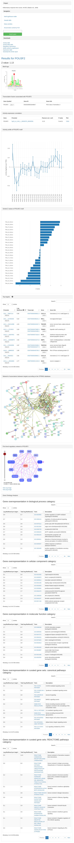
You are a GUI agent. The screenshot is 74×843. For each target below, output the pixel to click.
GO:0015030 (37, 574)
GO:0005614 (37, 580)
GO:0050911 (37, 539)
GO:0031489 (37, 654)
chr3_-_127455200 (8, 319)
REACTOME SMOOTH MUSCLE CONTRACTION (39, 807)
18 (64, 609)
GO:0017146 (37, 601)
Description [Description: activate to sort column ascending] (48, 511)
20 (64, 369)
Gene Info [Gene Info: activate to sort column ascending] (53, 310)
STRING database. (45, 376)
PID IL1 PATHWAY (39, 710)
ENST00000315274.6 (34, 340)
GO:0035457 (37, 544)
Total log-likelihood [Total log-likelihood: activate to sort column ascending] (26, 511)
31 (64, 665)
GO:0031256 (37, 583)
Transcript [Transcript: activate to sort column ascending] (31, 310)
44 (64, 556)
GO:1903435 (37, 548)
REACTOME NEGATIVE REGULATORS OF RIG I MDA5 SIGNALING (39, 821)
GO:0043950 (37, 514)
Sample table (7, 20)
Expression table (7, 50)
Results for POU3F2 (13, 58)
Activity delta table (8, 44)
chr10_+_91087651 (8, 334)
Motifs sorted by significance (11, 48)
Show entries (10, 304)
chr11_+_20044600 (8, 361)
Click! (67, 121)
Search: (61, 301)
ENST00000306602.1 (34, 355)
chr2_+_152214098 (8, 324)
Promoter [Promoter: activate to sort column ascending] (6, 310)
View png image (7, 489)
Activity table (6, 43)
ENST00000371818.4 (34, 334)
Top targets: (7, 297)
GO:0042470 (37, 591)
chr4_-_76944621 (8, 355)
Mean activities (8, 24)
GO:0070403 (37, 640)
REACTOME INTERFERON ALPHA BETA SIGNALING (40, 788)
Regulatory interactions (9, 46)
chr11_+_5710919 (8, 329)
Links (12, 104)
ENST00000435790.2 (34, 350)
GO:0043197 (37, 598)
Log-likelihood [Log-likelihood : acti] (20, 309)
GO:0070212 (37, 523)
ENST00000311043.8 (34, 361)
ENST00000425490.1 (34, 331)
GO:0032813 (37, 643)
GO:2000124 (37, 519)
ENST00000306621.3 (34, 313)
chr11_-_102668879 (9, 340)
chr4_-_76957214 (8, 313)
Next (69, 369)
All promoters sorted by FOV (12, 27)
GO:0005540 (37, 631)
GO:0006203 (37, 532)
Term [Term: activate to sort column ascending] (35, 511)
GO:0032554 (37, 657)
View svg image (7, 488)
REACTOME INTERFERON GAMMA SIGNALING (40, 813)
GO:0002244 (37, 534)
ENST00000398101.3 (34, 319)
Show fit (7, 315)
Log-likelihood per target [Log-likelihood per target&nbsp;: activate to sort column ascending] (10, 511)
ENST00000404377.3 (34, 347)
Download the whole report (10, 51)
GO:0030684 (37, 588)
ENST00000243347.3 (34, 324)
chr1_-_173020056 (8, 345)
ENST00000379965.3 (34, 329)
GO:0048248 (37, 627)
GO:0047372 (37, 634)
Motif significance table (10, 16)
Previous (41, 369)
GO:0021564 (37, 526)
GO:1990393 (37, 595)
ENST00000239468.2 (34, 345)
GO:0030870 (37, 577)
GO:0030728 (37, 529)
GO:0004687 (37, 650)
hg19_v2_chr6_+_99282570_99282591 (22, 121)
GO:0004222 (37, 637)
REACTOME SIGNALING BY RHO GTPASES (40, 829)
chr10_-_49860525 (8, 350)
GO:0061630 (37, 647)
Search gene (12, 34)
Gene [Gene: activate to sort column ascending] (42, 310)
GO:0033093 (37, 585)
